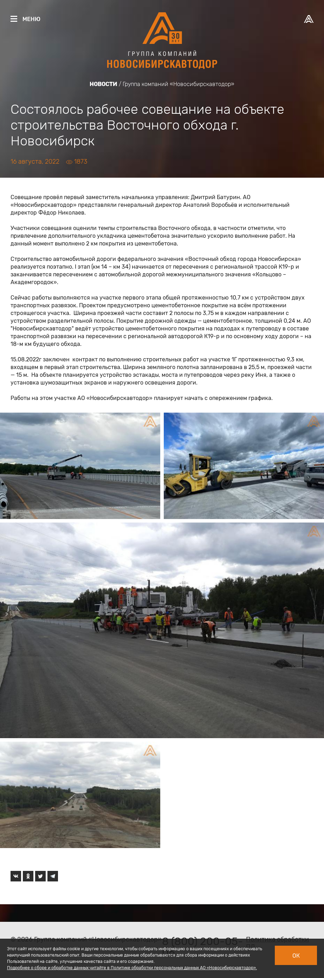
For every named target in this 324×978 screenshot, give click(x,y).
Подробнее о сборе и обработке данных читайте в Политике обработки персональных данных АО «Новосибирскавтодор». (132, 967)
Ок (296, 955)
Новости (103, 84)
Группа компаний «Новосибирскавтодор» (178, 84)
